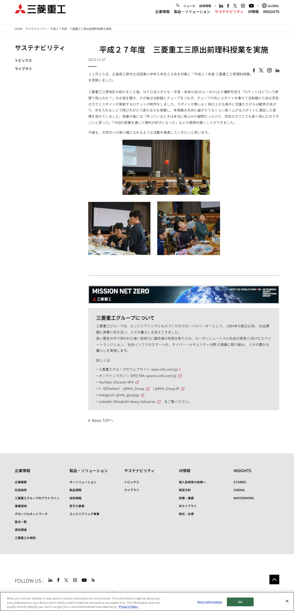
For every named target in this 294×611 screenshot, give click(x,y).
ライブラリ (23, 68)
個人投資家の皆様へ (192, 482)
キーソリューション (82, 482)
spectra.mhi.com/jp (161, 375)
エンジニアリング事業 (84, 514)
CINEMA (239, 490)
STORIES (240, 482)
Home (19, 29)
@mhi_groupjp (127, 394)
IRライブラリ (188, 506)
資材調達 (21, 529)
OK (240, 602)
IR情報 (253, 15)
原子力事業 (76, 506)
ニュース (189, 9)
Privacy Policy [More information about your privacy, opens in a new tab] (128, 607)
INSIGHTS (271, 15)
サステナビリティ (229, 15)
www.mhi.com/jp (164, 369)
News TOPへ (102, 420)
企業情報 (162, 15)
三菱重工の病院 (25, 538)
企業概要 (21, 482)
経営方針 (185, 490)
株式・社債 (186, 514)
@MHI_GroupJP (167, 388)
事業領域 (21, 506)
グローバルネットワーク (31, 514)
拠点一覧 (21, 522)
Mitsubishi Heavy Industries (134, 401)
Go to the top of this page (274, 580)
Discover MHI (123, 382)
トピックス (23, 60)
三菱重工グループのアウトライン (37, 498)
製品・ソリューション (192, 15)
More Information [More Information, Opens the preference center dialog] (209, 602)
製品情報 (75, 490)
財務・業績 (186, 498)
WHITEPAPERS (244, 498)
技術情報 (75, 498)
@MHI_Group (133, 388)
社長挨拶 (21, 490)
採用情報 (205, 9)
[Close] (287, 601)
